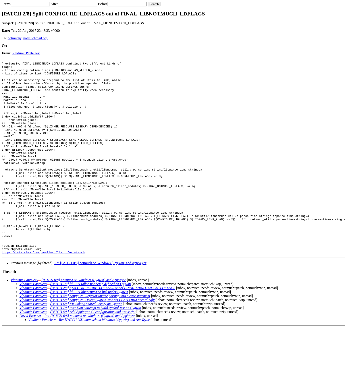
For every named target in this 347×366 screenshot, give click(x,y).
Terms (6, 4)
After (54, 4)
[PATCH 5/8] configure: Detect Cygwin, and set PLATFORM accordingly (102, 338)
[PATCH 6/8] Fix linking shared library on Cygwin (86, 342)
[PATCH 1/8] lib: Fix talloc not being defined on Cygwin (90, 322)
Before (103, 4)
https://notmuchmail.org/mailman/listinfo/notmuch (43, 291)
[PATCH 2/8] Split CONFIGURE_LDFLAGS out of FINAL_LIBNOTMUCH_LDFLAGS (112, 326)
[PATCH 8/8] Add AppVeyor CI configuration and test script (92, 350)
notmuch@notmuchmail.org (28, 38)
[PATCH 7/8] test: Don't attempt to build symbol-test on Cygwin (95, 346)
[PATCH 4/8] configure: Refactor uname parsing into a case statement (100, 334)
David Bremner (30, 354)
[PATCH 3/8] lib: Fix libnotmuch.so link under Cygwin (89, 330)
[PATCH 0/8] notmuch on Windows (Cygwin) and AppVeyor (83, 318)
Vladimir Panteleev (26, 53)
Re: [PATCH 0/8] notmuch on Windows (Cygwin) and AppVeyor (100, 301)
